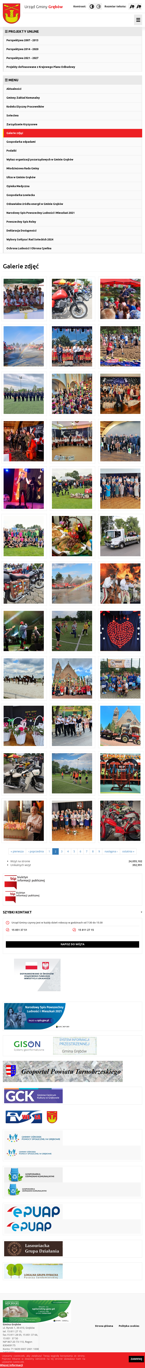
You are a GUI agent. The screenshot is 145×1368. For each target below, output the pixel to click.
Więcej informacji (11, 1365)
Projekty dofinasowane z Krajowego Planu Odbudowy (40, 66)
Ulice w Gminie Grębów (20, 177)
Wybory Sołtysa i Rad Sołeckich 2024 (29, 239)
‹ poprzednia (36, 851)
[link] (72, 31)
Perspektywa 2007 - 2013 (22, 40)
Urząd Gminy (44, 6)
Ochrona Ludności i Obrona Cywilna (28, 248)
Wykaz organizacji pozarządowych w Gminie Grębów (39, 159)
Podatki (11, 150)
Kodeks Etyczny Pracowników (25, 106)
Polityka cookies (129, 1326)
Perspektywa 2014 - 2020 (22, 49)
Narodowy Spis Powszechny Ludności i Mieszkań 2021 (40, 212)
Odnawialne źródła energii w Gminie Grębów (34, 203)
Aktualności (13, 88)
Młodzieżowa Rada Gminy (22, 168)
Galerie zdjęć (14, 133)
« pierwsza (17, 851)
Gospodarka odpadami (20, 141)
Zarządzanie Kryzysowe (21, 124)
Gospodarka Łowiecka (20, 195)
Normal (99, 6)
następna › (111, 851)
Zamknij (136, 1359)
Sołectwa (12, 115)
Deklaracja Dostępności (21, 230)
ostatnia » (128, 851)
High (92, 6)
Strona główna (104, 1326)
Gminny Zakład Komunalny (23, 97)
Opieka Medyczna (17, 186)
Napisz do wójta (72, 944)
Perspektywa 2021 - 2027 (22, 58)
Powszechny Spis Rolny (21, 221)
